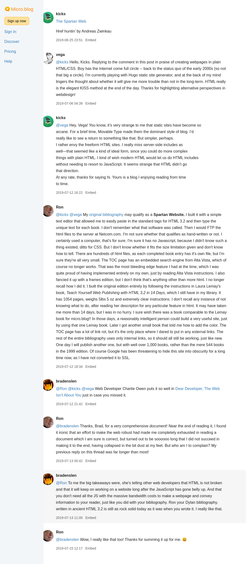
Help (8, 61)
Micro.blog (22, 9)
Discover (11, 42)
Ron (65, 207)
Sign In (10, 32)
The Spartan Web (76, 21)
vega (65, 55)
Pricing (10, 51)
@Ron (66, 395)
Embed (95, 40)
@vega (67, 125)
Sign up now (16, 21)
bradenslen (71, 388)
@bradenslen (72, 432)
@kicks (67, 62)
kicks (66, 14)
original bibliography (111, 215)
